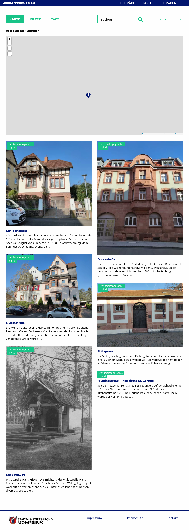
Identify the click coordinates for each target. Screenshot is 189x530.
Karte (147, 3)
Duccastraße (106, 259)
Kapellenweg (15, 474)
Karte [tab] (15, 19)
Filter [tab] (35, 19)
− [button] (9, 43)
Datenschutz (134, 518)
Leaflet (144, 134)
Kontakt (172, 518)
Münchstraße (15, 323)
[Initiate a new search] (9, 48)
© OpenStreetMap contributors (170, 134)
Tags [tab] (55, 19)
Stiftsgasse (105, 351)
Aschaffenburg (19, 3)
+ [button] (9, 39)
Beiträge (127, 3)
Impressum (94, 518)
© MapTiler (153, 134)
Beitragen (167, 3)
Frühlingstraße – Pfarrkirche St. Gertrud (125, 380)
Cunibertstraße (17, 230)
